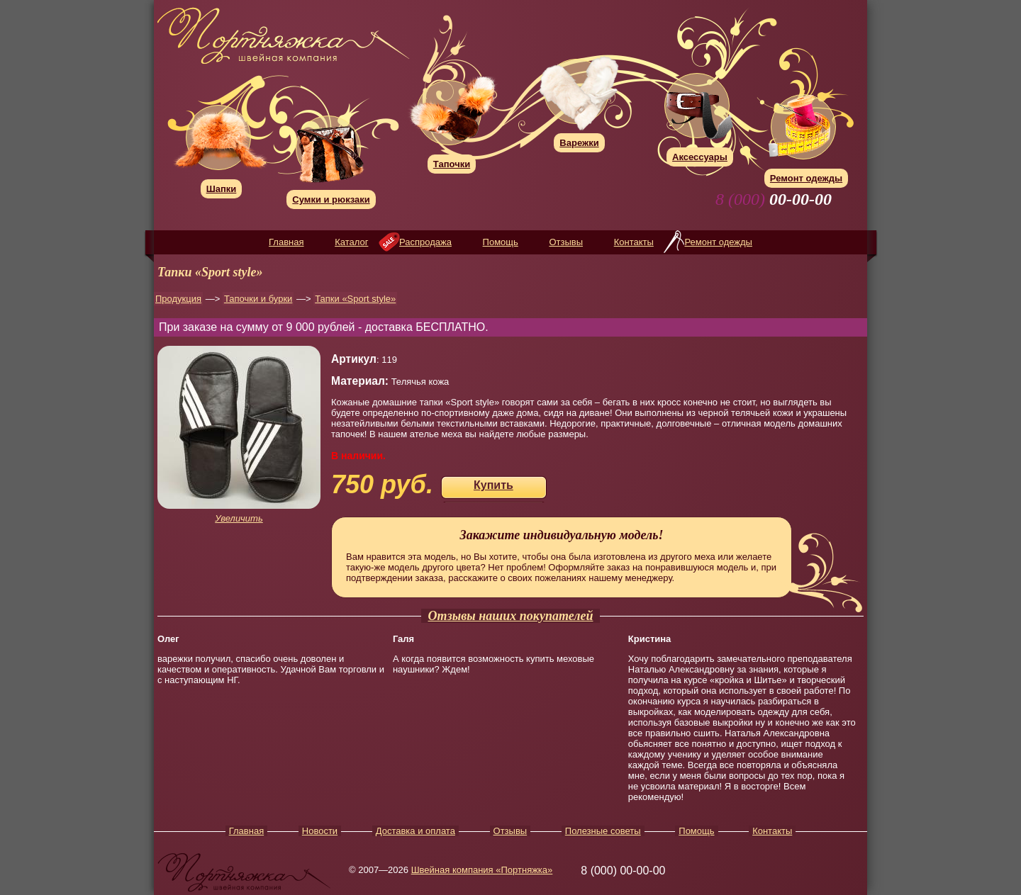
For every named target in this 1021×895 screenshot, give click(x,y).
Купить (493, 485)
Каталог (351, 242)
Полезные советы (603, 831)
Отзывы (566, 242)
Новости (319, 831)
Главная (286, 242)
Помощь (500, 242)
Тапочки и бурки (258, 298)
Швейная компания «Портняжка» (482, 870)
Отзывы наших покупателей (510, 616)
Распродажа (425, 242)
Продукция (178, 298)
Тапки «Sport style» (355, 298)
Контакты (634, 242)
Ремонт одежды (718, 242)
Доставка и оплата (415, 831)
